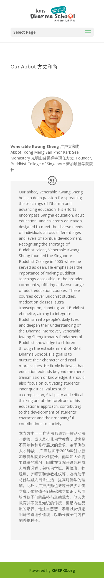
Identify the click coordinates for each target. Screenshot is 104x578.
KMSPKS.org (63, 570)
